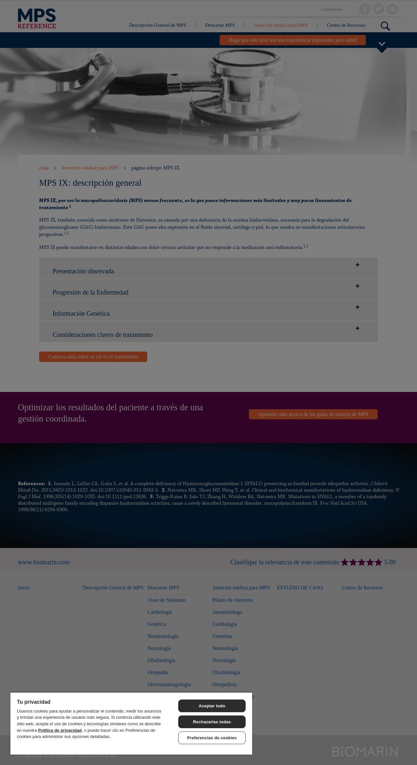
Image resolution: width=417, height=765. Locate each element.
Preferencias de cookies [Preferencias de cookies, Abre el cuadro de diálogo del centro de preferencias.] (212, 737)
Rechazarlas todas (212, 721)
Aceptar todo (212, 705)
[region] (131, 723)
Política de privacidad (60, 730)
